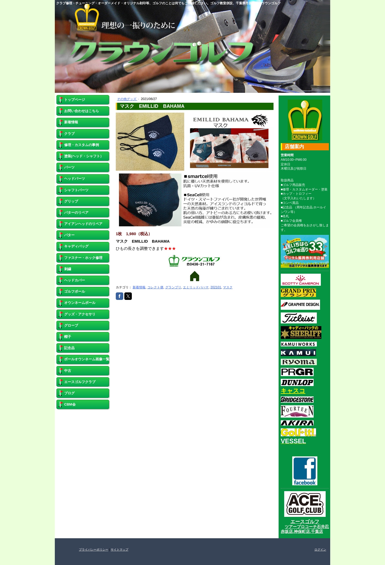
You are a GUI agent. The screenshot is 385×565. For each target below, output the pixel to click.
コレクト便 (155, 287)
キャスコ (293, 390)
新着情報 (139, 287)
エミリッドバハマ (196, 287)
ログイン (320, 549)
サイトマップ (119, 549)
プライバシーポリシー (93, 549)
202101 (215, 287)
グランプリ (173, 287)
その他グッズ (127, 99)
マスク (228, 287)
